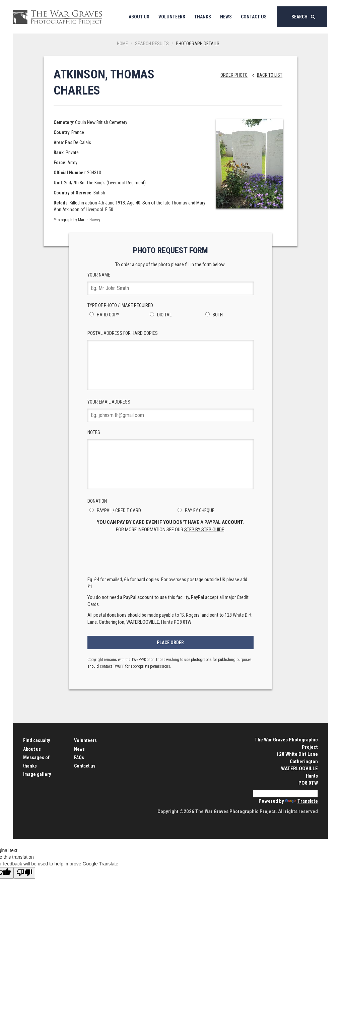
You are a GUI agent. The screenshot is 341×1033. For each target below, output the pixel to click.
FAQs (79, 757)
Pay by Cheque (195, 510)
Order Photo (234, 75)
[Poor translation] (24, 873)
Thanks (202, 16)
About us (32, 749)
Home (122, 43)
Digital (160, 314)
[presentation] (170, 556)
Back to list (265, 75)
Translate (301, 801)
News (226, 16)
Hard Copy (103, 314)
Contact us (84, 766)
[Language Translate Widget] (285, 793)
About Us (139, 16)
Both (213, 314)
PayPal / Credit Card (114, 510)
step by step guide (204, 530)
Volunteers (171, 16)
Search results (152, 43)
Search (303, 17)
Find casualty (36, 740)
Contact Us (254, 16)
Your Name (170, 283)
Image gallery (37, 774)
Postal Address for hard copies (170, 360)
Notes (170, 459)
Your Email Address (170, 410)
